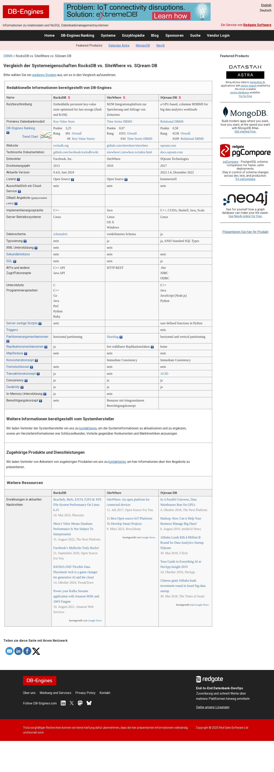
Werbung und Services (55, 693)
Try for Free (245, 96)
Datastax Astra (118, 45)
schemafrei (60, 234)
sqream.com (168, 145)
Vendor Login (218, 35)
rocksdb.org (61, 145)
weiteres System (44, 75)
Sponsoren (174, 35)
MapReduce (14, 353)
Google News (95, 620)
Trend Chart (30, 137)
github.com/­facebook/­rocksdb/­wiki (76, 152)
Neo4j (160, 45)
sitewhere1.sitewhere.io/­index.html (129, 152)
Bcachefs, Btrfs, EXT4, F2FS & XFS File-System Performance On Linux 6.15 (77, 505)
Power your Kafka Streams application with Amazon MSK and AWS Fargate (76, 596)
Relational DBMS (172, 121)
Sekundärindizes (18, 254)
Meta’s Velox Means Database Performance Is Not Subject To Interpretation (73, 529)
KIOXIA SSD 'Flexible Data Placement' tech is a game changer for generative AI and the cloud (75, 572)
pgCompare (230, 162)
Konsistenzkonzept (20, 360)
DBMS (8, 56)
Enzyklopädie (133, 35)
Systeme (108, 35)
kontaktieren (88, 428)
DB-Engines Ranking (77, 35)
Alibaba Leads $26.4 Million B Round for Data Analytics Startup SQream (182, 543)
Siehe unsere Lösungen (212, 707)
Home (49, 35)
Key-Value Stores (83, 138)
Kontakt (105, 693)
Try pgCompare (245, 179)
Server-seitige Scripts (22, 323)
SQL (9, 261)
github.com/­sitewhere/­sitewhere (127, 145)
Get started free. (245, 131)
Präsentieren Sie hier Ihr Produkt (245, 232)
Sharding (113, 336)
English (266, 5)
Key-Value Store (64, 121)
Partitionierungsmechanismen (27, 337)
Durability (13, 387)
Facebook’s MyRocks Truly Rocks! (76, 548)
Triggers (12, 330)
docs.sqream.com (171, 152)
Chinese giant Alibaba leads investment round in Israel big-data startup (183, 586)
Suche (195, 35)
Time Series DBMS (119, 121)
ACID (164, 373)
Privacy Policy (85, 693)
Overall (77, 133)
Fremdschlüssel (17, 367)
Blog (155, 35)
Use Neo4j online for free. (245, 216)
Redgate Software (257, 25)
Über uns (29, 693)
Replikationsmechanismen (24, 346)
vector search (249, 85)
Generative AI (257, 82)
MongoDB (143, 45)
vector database (239, 92)
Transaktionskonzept (21, 374)
